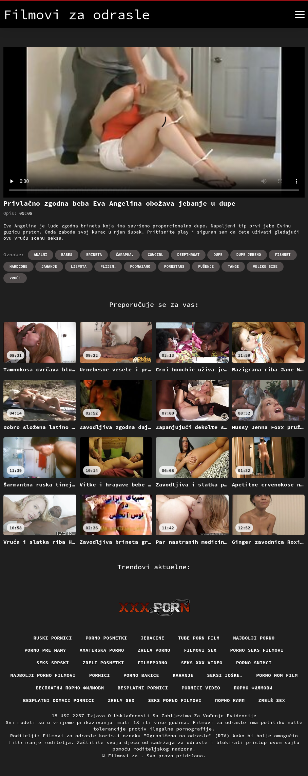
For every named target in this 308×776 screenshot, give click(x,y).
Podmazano (140, 266)
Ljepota (78, 266)
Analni (40, 254)
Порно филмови (253, 688)
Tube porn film (199, 638)
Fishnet (282, 254)
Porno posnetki (106, 638)
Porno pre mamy (45, 650)
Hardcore (18, 266)
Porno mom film (277, 675)
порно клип (230, 700)
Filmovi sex (200, 650)
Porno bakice (141, 675)
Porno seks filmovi (257, 650)
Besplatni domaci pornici (58, 700)
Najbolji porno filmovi (43, 675)
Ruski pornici (52, 638)
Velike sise (265, 266)
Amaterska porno (102, 650)
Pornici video (200, 688)
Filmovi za (124, 756)
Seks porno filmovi (175, 700)
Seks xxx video (202, 663)
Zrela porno (154, 650)
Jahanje (49, 266)
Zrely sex (121, 700)
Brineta (94, 254)
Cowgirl (155, 254)
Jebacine (153, 638)
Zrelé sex (271, 700)
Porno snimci (254, 663)
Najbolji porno (254, 638)
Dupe (217, 254)
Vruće (15, 278)
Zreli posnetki (103, 663)
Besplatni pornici (143, 688)
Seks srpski (52, 663)
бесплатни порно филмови (70, 688)
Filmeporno (153, 663)
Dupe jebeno (248, 254)
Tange (233, 266)
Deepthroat (188, 254)
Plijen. (108, 266)
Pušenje (206, 266)
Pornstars (174, 266)
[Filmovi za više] (300, 14)
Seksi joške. (225, 675)
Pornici (99, 675)
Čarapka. (125, 254)
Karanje (183, 675)
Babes (66, 254)
